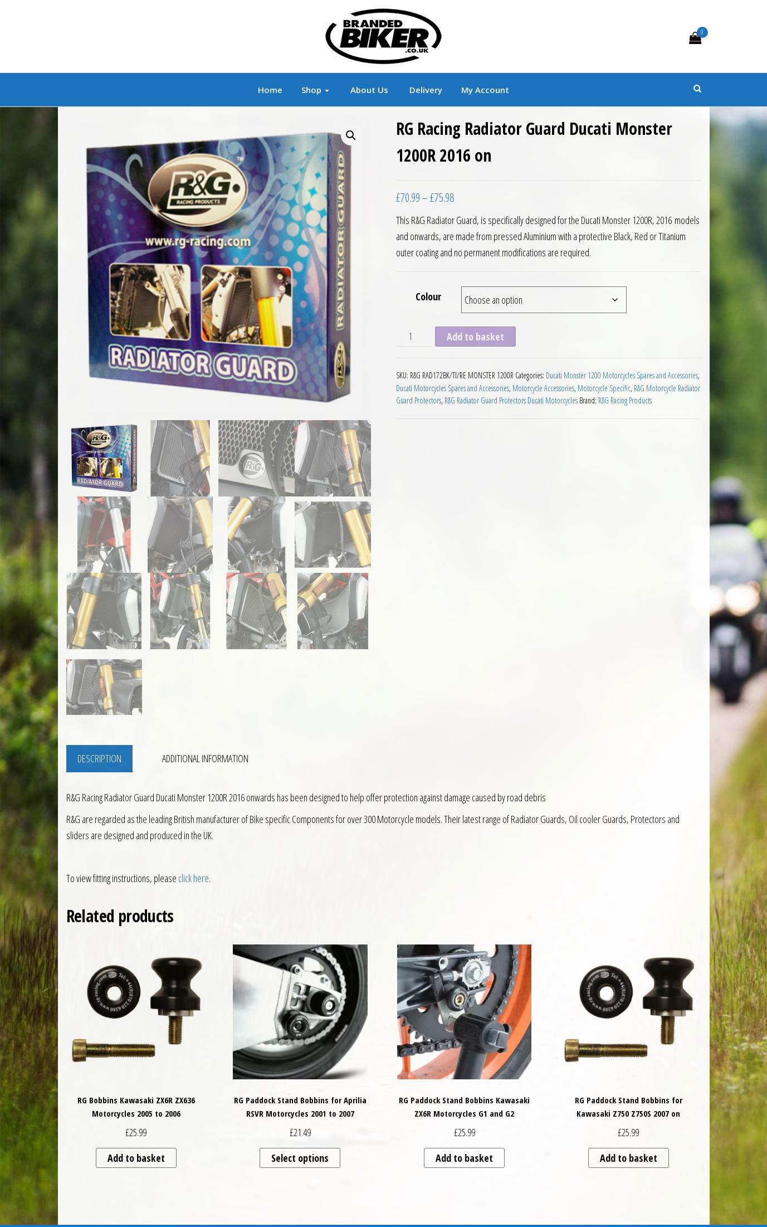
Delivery (424, 89)
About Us (368, 89)
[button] (351, 135)
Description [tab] (99, 758)
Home (270, 89)
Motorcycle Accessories (543, 388)
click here (193, 878)
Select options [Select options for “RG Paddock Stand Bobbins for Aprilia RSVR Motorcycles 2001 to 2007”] (300, 1158)
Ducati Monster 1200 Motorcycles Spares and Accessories (622, 375)
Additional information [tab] (205, 758)
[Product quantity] (414, 337)
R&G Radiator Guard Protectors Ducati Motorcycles (511, 400)
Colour (428, 296)
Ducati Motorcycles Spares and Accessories (452, 388)
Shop (315, 89)
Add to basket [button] (136, 1158)
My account (485, 89)
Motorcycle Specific (604, 388)
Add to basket (475, 336)
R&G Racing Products (625, 400)
